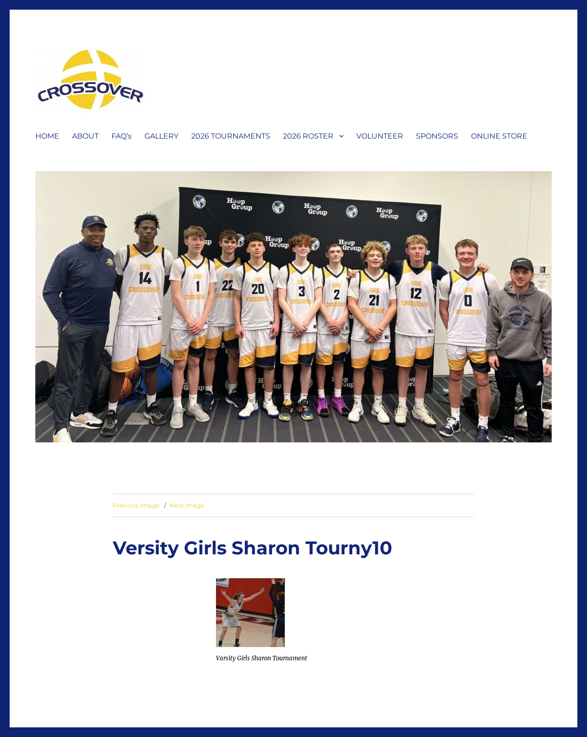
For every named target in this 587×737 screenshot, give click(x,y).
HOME (47, 136)
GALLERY (161, 136)
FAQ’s (121, 136)
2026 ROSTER (308, 136)
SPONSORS (437, 136)
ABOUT (85, 136)
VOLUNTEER (379, 136)
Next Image (187, 505)
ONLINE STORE (499, 136)
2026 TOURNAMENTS (230, 136)
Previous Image (136, 505)
